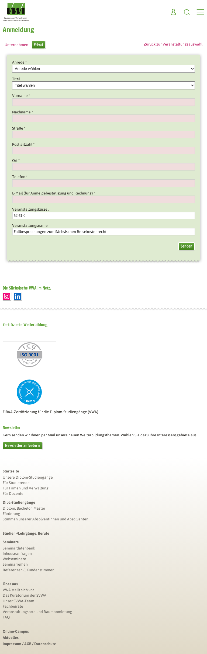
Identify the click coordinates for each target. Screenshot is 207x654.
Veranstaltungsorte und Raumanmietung (37, 612)
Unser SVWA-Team (18, 601)
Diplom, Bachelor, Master (24, 508)
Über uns (10, 584)
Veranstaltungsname (30, 225)
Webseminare (14, 559)
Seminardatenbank (19, 548)
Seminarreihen (15, 564)
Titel (16, 79)
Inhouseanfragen (17, 553)
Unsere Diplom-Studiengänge (28, 477)
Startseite (11, 471)
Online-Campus (16, 631)
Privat (38, 44)
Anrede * (19, 62)
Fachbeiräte (13, 606)
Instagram (7, 296)
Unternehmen (16, 45)
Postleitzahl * (23, 144)
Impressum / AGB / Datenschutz (29, 644)
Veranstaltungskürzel (30, 209)
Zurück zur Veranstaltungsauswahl (173, 44)
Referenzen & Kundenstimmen (28, 570)
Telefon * (19, 177)
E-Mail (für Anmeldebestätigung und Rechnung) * (53, 193)
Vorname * (21, 95)
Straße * (18, 128)
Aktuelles (11, 637)
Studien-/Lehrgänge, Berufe (26, 533)
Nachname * (22, 112)
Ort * (16, 160)
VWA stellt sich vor (18, 590)
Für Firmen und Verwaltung (26, 488)
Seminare (11, 542)
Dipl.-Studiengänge (19, 502)
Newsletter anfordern (22, 445)
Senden (186, 246)
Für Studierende (16, 483)
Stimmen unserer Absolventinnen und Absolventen (45, 519)
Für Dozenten (14, 493)
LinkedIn (17, 296)
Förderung (11, 514)
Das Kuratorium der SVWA (24, 595)
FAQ (6, 617)
